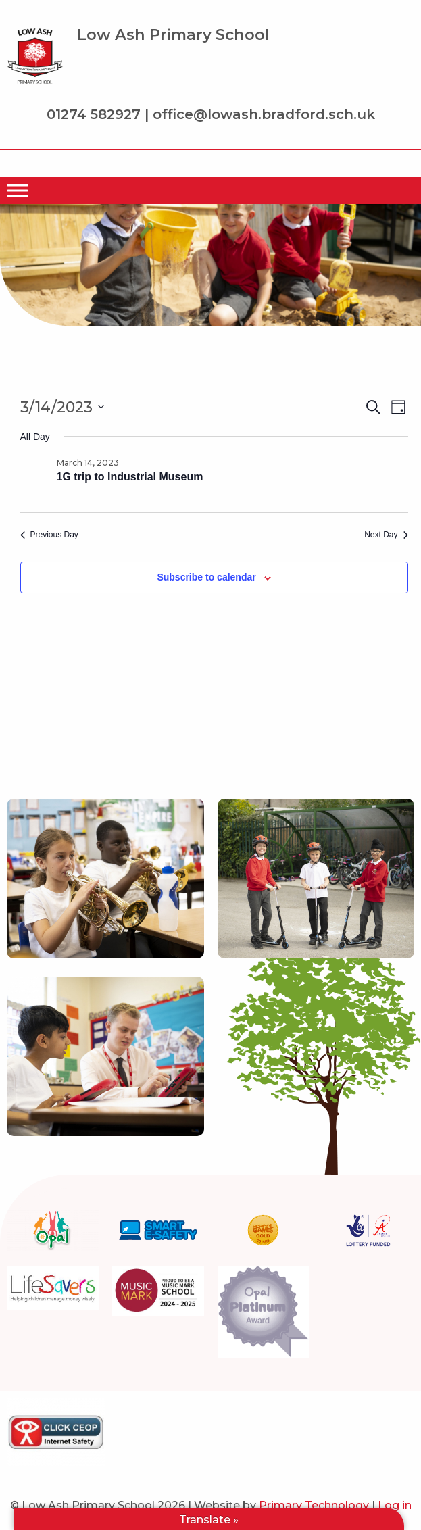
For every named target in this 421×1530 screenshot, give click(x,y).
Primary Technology (314, 1505)
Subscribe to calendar (206, 577)
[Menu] (17, 190)
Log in (395, 1505)
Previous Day (49, 534)
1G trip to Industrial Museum (130, 477)
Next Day (385, 534)
